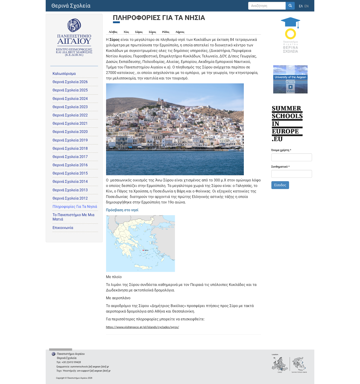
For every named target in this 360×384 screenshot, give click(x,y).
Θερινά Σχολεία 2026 (70, 82)
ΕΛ (301, 6)
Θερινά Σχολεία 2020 (70, 132)
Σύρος (153, 32)
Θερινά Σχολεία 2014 (70, 181)
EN (306, 6)
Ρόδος (165, 32)
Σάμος (139, 32)
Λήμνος (179, 32)
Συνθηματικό (280, 166)
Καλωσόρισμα (64, 73)
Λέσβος (113, 32)
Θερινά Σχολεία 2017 (70, 157)
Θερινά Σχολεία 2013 (70, 190)
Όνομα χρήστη (281, 150)
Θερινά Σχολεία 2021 (70, 123)
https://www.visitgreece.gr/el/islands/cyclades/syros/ (142, 327)
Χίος (126, 32)
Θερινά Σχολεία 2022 (70, 115)
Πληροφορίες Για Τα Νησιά (75, 206)
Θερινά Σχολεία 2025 (70, 90)
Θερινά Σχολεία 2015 (70, 173)
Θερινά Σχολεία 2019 (70, 140)
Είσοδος (280, 185)
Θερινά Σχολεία (70, 6)
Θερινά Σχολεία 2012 (70, 198)
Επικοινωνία (63, 228)
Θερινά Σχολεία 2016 (70, 165)
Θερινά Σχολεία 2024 (70, 98)
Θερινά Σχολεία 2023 (70, 107)
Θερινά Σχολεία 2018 (70, 148)
